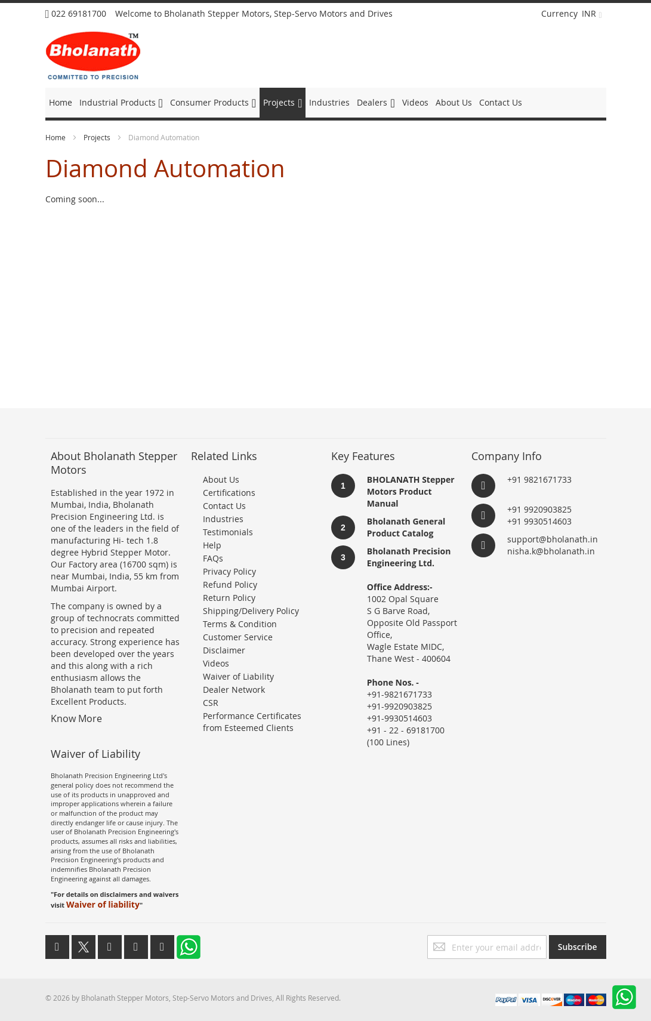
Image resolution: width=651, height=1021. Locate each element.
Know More (76, 718)
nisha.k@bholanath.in (551, 551)
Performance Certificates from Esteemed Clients (252, 721)
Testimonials (228, 532)
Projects (98, 137)
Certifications (229, 492)
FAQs (213, 558)
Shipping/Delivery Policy (251, 610)
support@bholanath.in (552, 539)
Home (56, 137)
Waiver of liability (103, 904)
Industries (223, 519)
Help (212, 545)
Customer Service (238, 637)
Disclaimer (224, 650)
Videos (216, 663)
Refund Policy (230, 584)
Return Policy (229, 597)
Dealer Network (234, 689)
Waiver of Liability (238, 676)
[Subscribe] (577, 947)
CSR (210, 702)
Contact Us (224, 505)
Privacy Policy (229, 571)
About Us (221, 479)
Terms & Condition (240, 624)
